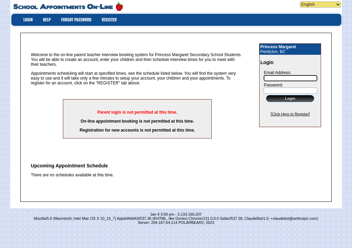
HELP (47, 19)
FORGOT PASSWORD (76, 19)
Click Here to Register (290, 114)
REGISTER (109, 19)
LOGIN (28, 19)
